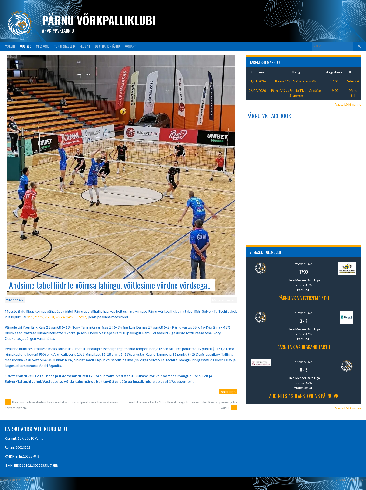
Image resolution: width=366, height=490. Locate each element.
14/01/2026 (303, 362)
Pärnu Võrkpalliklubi (99, 20)
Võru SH (353, 81)
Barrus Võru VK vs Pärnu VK (296, 81)
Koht (353, 72)
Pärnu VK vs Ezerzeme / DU (303, 298)
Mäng (296, 72)
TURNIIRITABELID (64, 46)
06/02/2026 (257, 90)
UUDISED (25, 46)
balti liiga (228, 391)
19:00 (334, 90)
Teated (230, 300)
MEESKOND (42, 46)
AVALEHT (10, 46)
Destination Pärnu (107, 46)
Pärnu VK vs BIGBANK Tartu (303, 347)
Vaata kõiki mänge (348, 104)
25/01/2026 (303, 264)
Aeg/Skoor (334, 72)
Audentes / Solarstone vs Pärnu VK (303, 395)
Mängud (218, 300)
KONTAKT (130, 46)
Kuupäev (257, 72)
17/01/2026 (303, 313)
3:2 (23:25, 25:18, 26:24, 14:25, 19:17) (57, 317)
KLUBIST (85, 46)
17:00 (334, 81)
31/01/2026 (257, 81)
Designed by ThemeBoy (350, 480)
